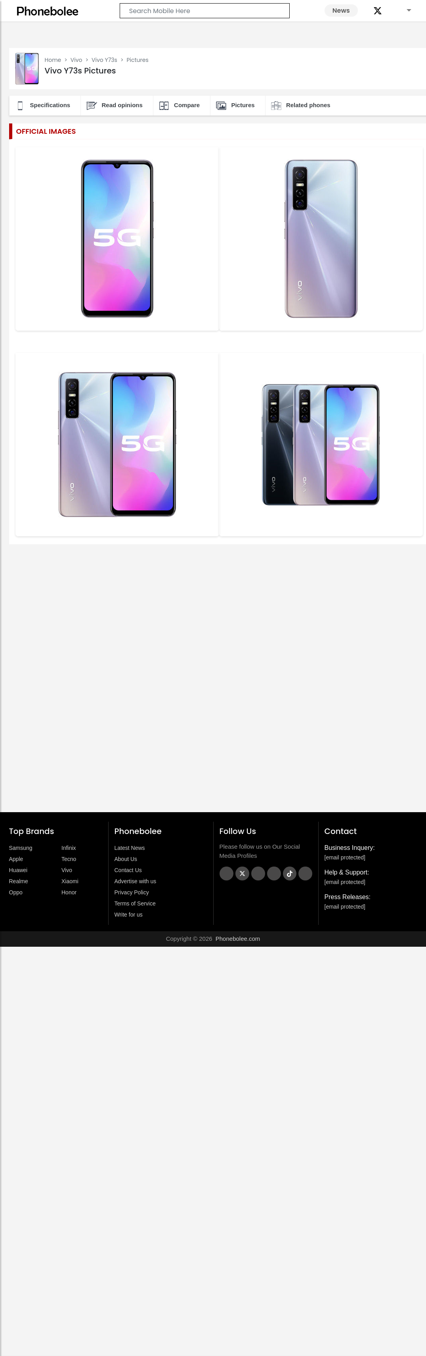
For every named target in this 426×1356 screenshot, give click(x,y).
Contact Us (128, 870)
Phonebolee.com (238, 938)
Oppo (16, 892)
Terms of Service (135, 903)
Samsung (20, 848)
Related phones (300, 106)
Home (53, 60)
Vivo (76, 60)
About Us (126, 859)
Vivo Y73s (104, 60)
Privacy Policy (132, 892)
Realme (18, 881)
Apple (16, 859)
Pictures (234, 106)
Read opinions (114, 106)
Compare (179, 106)
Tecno (68, 859)
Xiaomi (69, 881)
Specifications (42, 106)
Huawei (18, 870)
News (341, 10)
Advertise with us (136, 881)
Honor (68, 892)
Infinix (68, 848)
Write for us (129, 914)
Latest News (130, 848)
